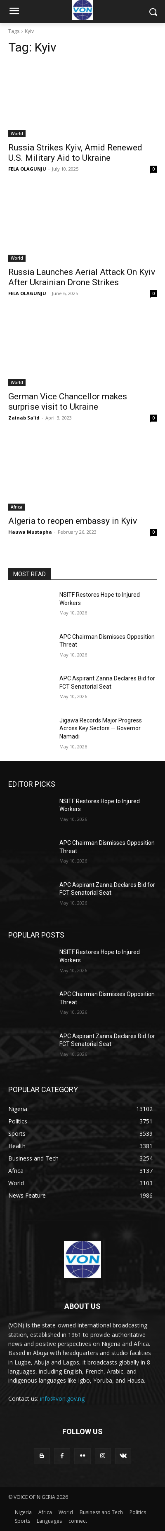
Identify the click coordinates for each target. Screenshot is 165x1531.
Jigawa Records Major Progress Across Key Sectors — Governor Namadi (100, 728)
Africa (16, 507)
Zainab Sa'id (24, 418)
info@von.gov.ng (62, 1398)
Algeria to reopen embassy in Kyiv (72, 521)
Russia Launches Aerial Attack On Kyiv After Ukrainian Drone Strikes (81, 277)
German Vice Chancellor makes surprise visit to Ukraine (67, 402)
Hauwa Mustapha (30, 532)
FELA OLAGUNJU (27, 169)
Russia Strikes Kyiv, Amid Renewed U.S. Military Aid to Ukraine (75, 153)
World (17, 133)
